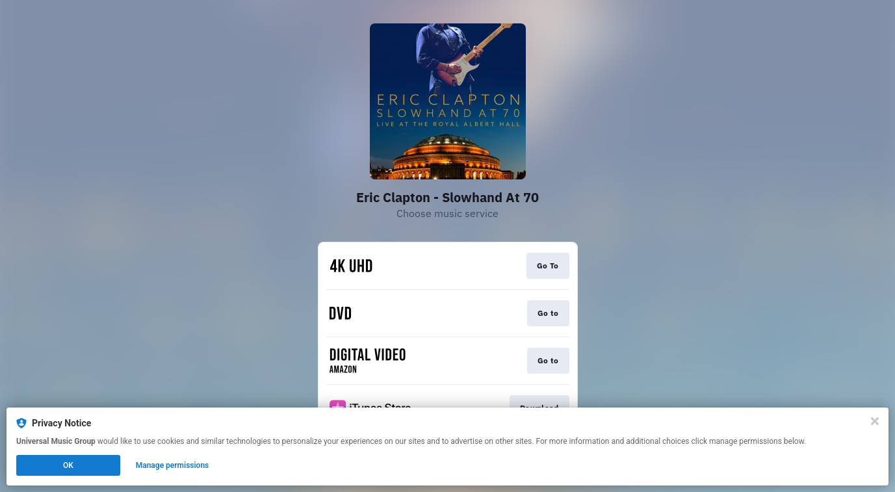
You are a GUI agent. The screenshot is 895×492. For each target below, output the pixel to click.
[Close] (874, 421)
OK (68, 465)
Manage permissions (172, 465)
